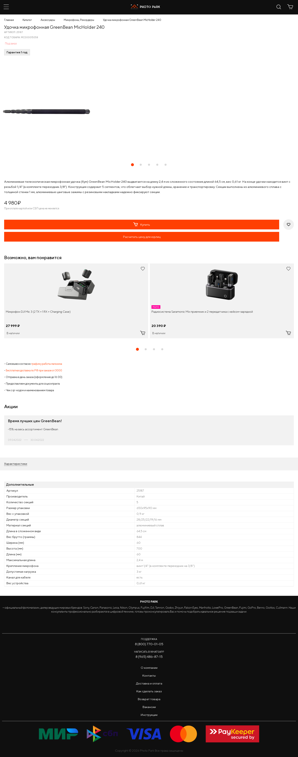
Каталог (27, 20)
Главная (9, 20)
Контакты (149, 675)
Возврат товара (149, 699)
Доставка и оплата (149, 683)
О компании (149, 667)
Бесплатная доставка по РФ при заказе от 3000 (34, 370)
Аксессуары (48, 20)
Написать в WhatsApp (149, 651)
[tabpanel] (76, 300)
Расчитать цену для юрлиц (142, 236)
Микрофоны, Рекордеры (79, 20)
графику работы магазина (46, 363)
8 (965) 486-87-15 (149, 657)
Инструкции (149, 714)
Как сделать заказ (149, 691)
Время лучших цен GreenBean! (35, 421)
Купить (141, 224)
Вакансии (149, 707)
